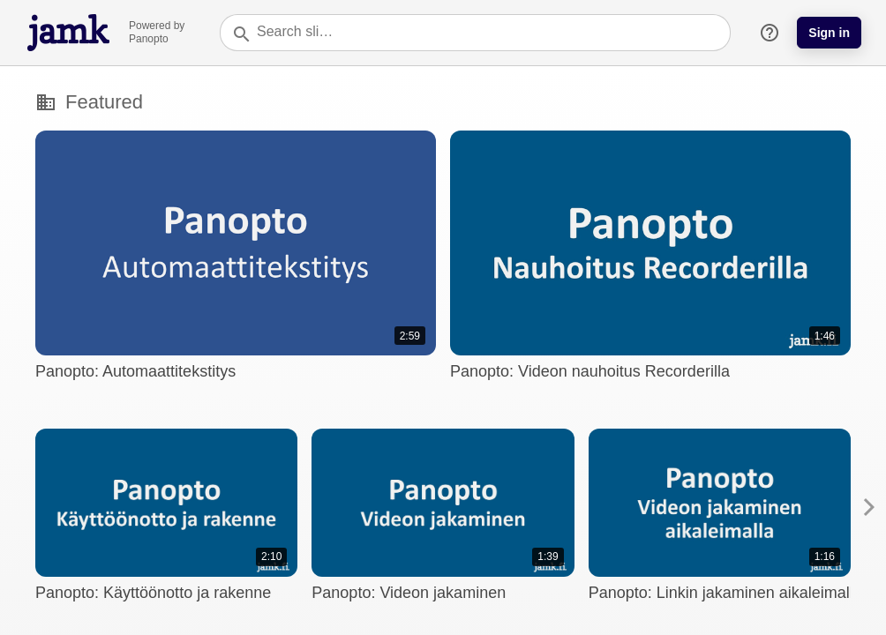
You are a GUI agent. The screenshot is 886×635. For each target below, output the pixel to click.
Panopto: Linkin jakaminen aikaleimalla (725, 592)
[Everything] (69, 18)
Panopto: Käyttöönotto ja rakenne (153, 592)
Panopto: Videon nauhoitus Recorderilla (590, 371)
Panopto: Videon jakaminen (409, 592)
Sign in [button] (829, 33)
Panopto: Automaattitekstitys (135, 371)
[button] (869, 507)
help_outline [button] (769, 32)
